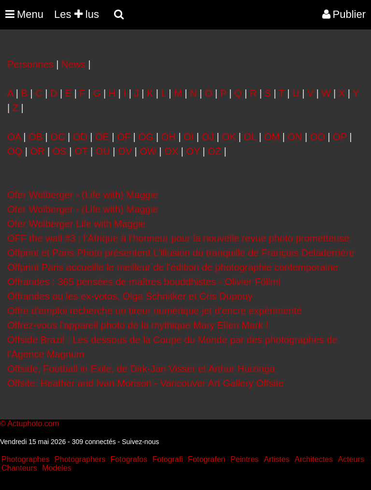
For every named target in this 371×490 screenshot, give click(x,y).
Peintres (244, 459)
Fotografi (167, 459)
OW (148, 151)
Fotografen (206, 459)
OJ (207, 136)
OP (340, 136)
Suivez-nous (140, 442)
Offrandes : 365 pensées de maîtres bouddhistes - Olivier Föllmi (143, 281)
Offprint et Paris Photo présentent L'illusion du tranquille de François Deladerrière (180, 252)
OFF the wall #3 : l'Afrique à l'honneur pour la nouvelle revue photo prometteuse (178, 238)
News (73, 64)
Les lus (76, 14)
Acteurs (351, 459)
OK (229, 136)
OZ (214, 151)
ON (294, 136)
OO (317, 136)
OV (125, 151)
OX (171, 151)
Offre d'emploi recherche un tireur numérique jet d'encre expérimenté (154, 310)
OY (193, 151)
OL (250, 136)
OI (189, 136)
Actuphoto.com (33, 423)
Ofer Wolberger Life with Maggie (76, 223)
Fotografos (129, 459)
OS (60, 151)
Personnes (30, 64)
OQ (14, 151)
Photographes (25, 459)
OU (103, 151)
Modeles (56, 468)
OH (168, 136)
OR (37, 151)
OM (272, 136)
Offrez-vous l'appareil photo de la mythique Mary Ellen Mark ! (137, 325)
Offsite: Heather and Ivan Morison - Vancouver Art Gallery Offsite (146, 383)
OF (123, 136)
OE (102, 136)
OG (145, 136)
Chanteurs (19, 468)
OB (36, 136)
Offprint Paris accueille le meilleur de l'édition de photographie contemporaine (172, 267)
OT (80, 151)
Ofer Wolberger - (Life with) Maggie (82, 194)
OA (14, 136)
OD (80, 136)
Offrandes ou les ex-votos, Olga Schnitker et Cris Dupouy (130, 296)
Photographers (80, 459)
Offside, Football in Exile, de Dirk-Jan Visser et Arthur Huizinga (141, 368)
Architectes (314, 459)
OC (57, 136)
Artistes (276, 459)
